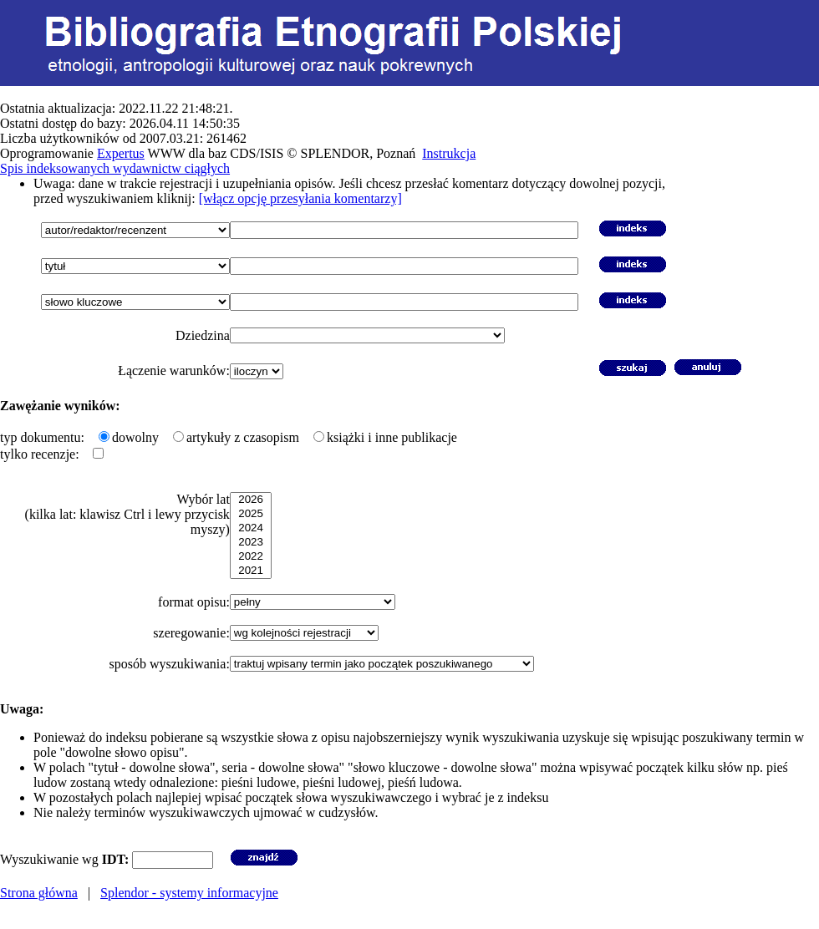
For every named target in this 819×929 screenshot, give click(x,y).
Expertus (121, 153)
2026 (251, 500)
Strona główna (39, 893)
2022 (251, 557)
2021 (251, 571)
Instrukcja (449, 153)
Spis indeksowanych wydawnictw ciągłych (115, 168)
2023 (251, 543)
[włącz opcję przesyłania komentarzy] (300, 198)
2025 (251, 514)
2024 (251, 528)
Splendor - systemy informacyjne (189, 893)
